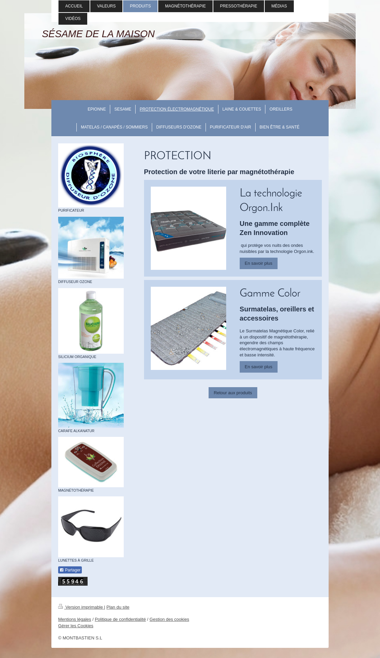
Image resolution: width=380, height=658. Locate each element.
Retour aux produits (233, 392)
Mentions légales (74, 619)
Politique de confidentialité (120, 619)
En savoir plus (258, 263)
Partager (70, 570)
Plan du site (117, 607)
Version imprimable (81, 607)
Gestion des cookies (169, 619)
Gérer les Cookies (75, 625)
